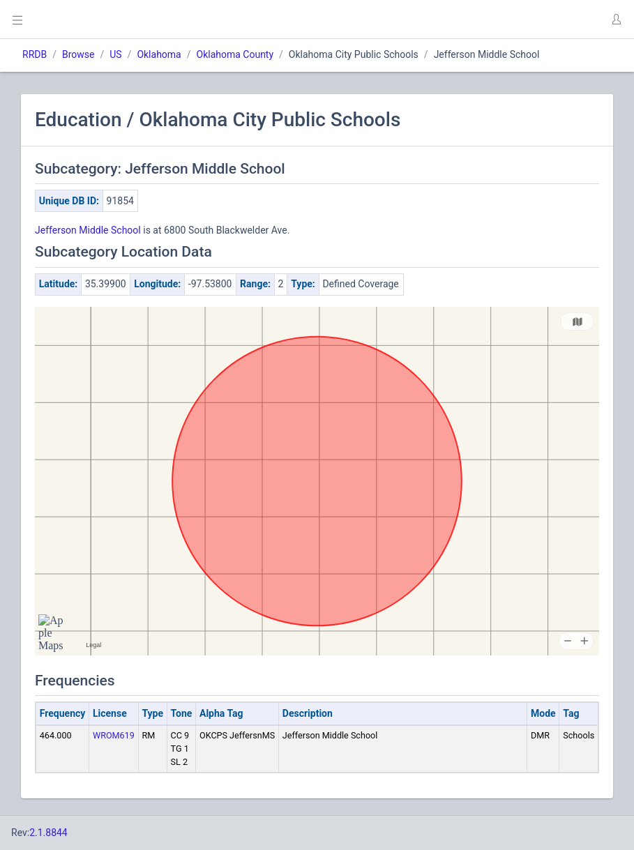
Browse (78, 54)
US (115, 54)
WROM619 (114, 735)
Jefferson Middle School (88, 230)
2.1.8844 (48, 832)
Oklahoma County (235, 54)
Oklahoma (159, 54)
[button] (616, 19)
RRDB (34, 54)
